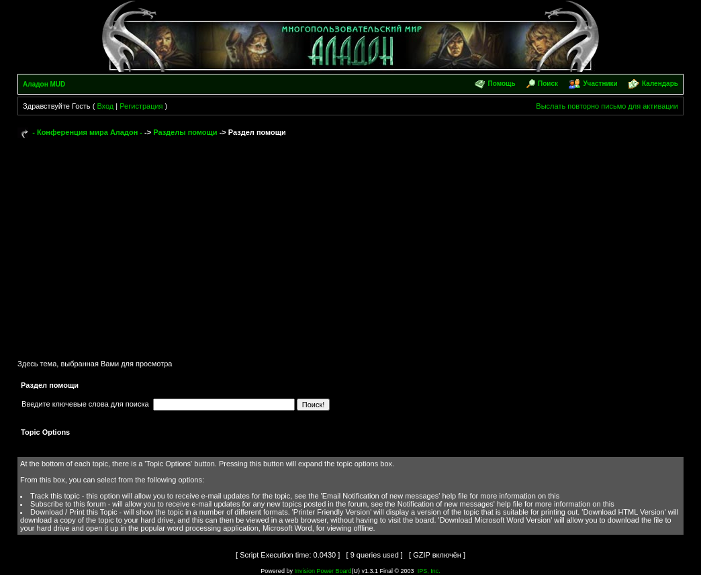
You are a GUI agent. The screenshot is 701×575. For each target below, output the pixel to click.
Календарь (660, 83)
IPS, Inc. (429, 571)
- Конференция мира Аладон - (87, 132)
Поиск (548, 83)
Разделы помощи (185, 132)
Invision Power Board (322, 571)
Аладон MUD (44, 84)
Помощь (502, 83)
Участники (600, 83)
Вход (105, 106)
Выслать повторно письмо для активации (607, 106)
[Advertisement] (350, 243)
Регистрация (141, 106)
